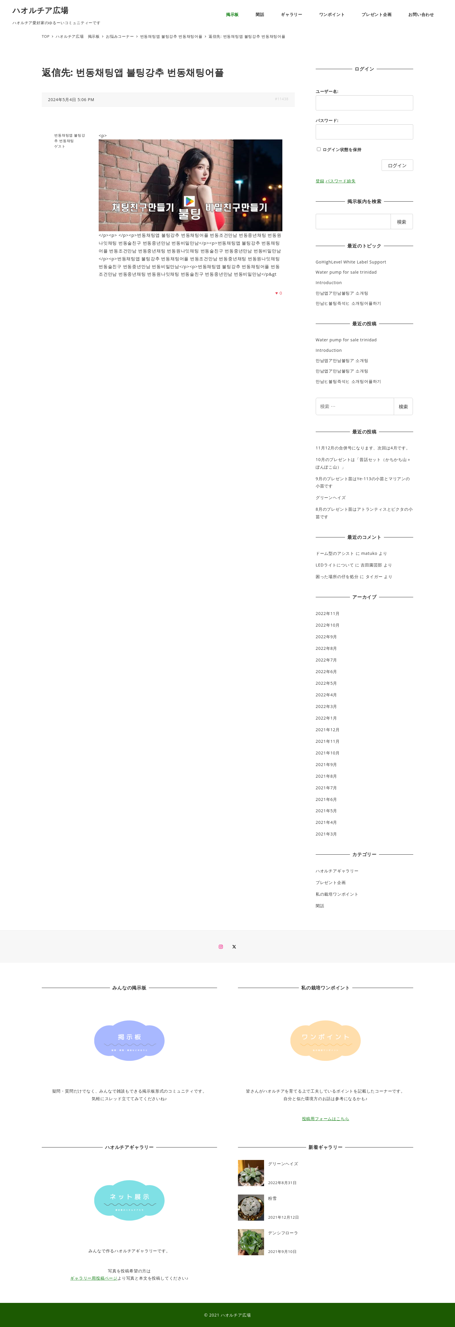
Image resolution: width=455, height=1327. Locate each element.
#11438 (281, 98)
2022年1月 (326, 718)
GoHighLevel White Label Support (351, 262)
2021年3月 (326, 834)
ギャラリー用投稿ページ (94, 1278)
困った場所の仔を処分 (337, 576)
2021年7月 (326, 787)
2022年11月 (328, 613)
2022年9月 (326, 636)
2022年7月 (326, 660)
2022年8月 (326, 648)
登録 (320, 181)
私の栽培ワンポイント (337, 894)
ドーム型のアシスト (335, 553)
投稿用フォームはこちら (325, 1118)
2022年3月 (326, 706)
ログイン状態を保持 (342, 149)
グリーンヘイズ (331, 497)
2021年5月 (326, 810)
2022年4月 (326, 694)
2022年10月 (328, 625)
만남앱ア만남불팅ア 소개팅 (342, 293)
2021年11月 (328, 741)
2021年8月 (326, 776)
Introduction (329, 282)
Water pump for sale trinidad (346, 272)
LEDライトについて (335, 565)
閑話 (320, 905)
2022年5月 (326, 683)
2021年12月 (328, 729)
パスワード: (327, 120)
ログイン (397, 165)
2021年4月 (326, 822)
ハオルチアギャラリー (337, 871)
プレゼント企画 (331, 882)
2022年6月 (326, 671)
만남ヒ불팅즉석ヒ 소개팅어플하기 (348, 303)
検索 (403, 406)
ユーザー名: (327, 91)
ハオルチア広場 (40, 10)
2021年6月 (326, 799)
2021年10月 (328, 753)
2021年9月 (326, 764)
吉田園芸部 (371, 565)
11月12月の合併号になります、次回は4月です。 (363, 448)
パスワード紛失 (341, 181)
